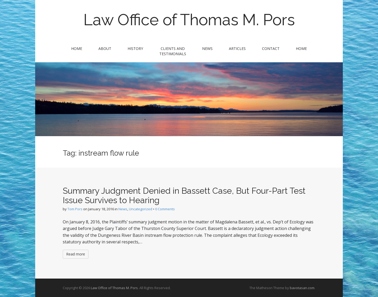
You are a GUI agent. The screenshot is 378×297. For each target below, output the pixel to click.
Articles (237, 48)
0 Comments (165, 209)
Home (76, 48)
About (104, 48)
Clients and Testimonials (172, 51)
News (207, 48)
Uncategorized (140, 209)
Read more (75, 254)
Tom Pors (74, 209)
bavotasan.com (302, 287)
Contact (271, 48)
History (135, 48)
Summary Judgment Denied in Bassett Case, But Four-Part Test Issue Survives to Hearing (184, 195)
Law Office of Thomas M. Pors (189, 20)
